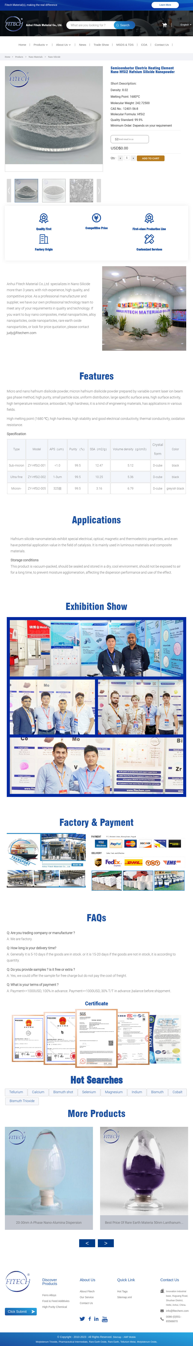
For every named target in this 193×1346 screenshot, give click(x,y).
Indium (137, 1092)
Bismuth (157, 1092)
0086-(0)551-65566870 (173, 1319)
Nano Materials (36, 57)
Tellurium (16, 1092)
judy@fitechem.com (21, 333)
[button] (99, 190)
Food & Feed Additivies (55, 1301)
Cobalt (177, 1092)
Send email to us (125, 139)
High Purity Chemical (54, 1306)
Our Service (87, 1297)
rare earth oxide (97, 1342)
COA (144, 44)
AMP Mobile (130, 1337)
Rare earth (113, 1342)
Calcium (38, 1092)
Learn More (165, 5)
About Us (64, 44)
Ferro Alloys (49, 1295)
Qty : (113, 157)
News (82, 44)
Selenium (89, 1092)
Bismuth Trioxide (22, 1101)
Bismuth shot (63, 1092)
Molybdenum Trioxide (46, 1342)
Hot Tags (122, 1291)
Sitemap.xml (124, 1297)
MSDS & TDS (124, 44)
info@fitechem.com (177, 1310)
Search (124, 25)
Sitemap (117, 1337)
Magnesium (114, 1092)
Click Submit (17, 1312)
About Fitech (87, 1291)
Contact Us (162, 44)
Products (41, 44)
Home (22, 44)
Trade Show (101, 44)
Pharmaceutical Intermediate (73, 1342)
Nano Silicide (54, 57)
